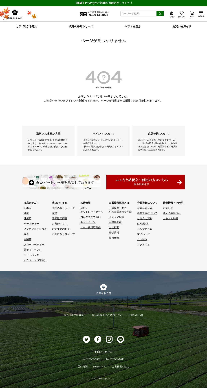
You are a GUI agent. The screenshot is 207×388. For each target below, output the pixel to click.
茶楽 (54, 213)
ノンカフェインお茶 (35, 229)
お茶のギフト (59, 223)
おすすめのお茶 (61, 229)
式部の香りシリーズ (81, 26)
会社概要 (114, 227)
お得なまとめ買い (90, 217)
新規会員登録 (144, 208)
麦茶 (26, 234)
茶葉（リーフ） (32, 249)
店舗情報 (114, 232)
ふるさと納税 (170, 218)
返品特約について (158, 133)
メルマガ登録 (144, 229)
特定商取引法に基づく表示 (107, 315)
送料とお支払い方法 (48, 133)
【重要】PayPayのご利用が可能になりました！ (103, 3)
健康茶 (27, 218)
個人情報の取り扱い (75, 315)
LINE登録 (142, 223)
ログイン (142, 239)
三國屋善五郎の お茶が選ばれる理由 (120, 210)
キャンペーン (88, 222)
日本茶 (27, 208)
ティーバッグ (31, 255)
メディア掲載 (116, 217)
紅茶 (26, 213)
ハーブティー (31, 223)
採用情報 (114, 238)
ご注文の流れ (144, 218)
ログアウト (143, 244)
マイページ (143, 234)
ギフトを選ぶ (133, 26)
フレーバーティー (34, 244)
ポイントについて (103, 133)
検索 (160, 13)
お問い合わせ (135, 315)
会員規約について (147, 213)
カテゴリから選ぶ (26, 26)
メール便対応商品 (90, 227)
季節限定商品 (59, 218)
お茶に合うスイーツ (63, 234)
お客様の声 (115, 222)
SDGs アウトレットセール (91, 210)
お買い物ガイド (181, 26)
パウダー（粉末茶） (35, 260)
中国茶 (27, 239)
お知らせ (168, 208)
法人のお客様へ (172, 213)
